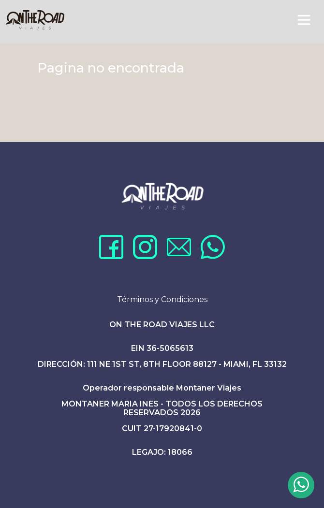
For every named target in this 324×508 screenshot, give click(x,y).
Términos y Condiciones (162, 299)
